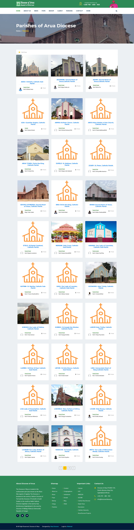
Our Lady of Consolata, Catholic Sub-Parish (101, 246)
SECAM (79, 498)
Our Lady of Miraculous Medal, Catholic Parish (101, 450)
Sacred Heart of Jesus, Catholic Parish (33, 205)
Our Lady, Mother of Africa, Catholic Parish (33, 450)
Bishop (51, 11)
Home (18, 11)
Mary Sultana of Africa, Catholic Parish (67, 409)
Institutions (66, 494)
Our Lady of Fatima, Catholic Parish (33, 328)
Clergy (60, 11)
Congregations (67, 491)
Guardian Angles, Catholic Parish (33, 123)
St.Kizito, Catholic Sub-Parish (32, 82)
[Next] (73, 468)
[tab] (19, 52)
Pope (43, 11)
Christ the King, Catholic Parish (33, 164)
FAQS (65, 504)
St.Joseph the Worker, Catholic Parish (67, 328)
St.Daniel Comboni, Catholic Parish (33, 246)
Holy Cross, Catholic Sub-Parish (67, 246)
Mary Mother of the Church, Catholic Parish (101, 123)
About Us (27, 11)
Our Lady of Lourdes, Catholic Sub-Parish (67, 287)
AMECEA (80, 494)
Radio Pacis (81, 504)
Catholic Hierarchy (83, 510)
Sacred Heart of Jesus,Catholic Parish (67, 80)
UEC (78, 491)
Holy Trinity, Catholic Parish (101, 287)
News (36, 11)
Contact (79, 11)
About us (54, 491)
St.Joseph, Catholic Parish (67, 450)
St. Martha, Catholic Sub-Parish (33, 287)
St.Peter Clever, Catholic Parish (67, 123)
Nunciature (80, 507)
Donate (65, 498)
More (88, 11)
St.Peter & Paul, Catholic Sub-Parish (33, 369)
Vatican (79, 488)
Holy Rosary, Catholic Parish (101, 409)
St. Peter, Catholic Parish (101, 165)
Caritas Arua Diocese (83, 501)
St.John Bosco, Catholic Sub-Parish (67, 369)
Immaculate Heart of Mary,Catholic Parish (101, 369)
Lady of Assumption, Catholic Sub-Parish (33, 409)
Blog (64, 501)
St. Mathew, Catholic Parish (67, 164)
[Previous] (60, 468)
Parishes (69, 11)
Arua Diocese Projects (84, 513)
